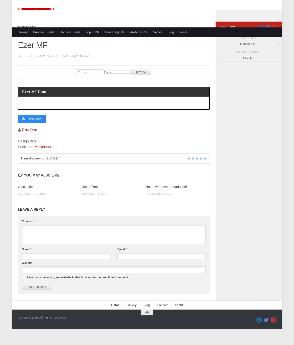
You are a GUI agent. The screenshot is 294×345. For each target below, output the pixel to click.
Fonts (183, 32)
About (179, 320)
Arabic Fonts (139, 32)
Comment (29, 236)
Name (26, 264)
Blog (171, 32)
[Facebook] (261, 43)
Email (122, 264)
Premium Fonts (43, 32)
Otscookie (25, 202)
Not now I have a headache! (166, 202)
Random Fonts (70, 32)
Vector (157, 32)
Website (27, 278)
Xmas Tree (90, 202)
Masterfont (43, 163)
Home (115, 320)
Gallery (23, 32)
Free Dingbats (115, 32)
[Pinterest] (274, 43)
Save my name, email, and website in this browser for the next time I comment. (78, 293)
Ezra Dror (29, 146)
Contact (162, 320)
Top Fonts (93, 32)
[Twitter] (267, 43)
